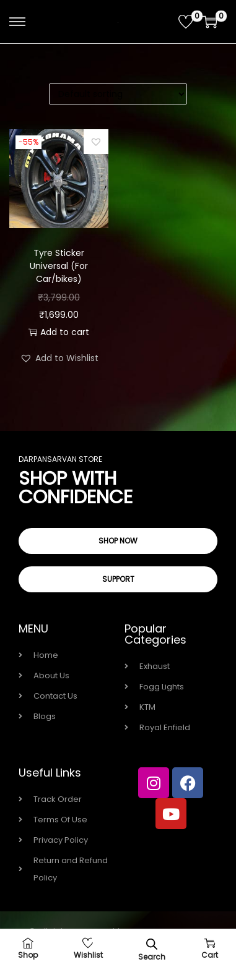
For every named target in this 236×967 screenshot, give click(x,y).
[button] (96, 141)
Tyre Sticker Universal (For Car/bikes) (59, 266)
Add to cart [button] (58, 332)
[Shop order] (118, 94)
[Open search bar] (152, 944)
